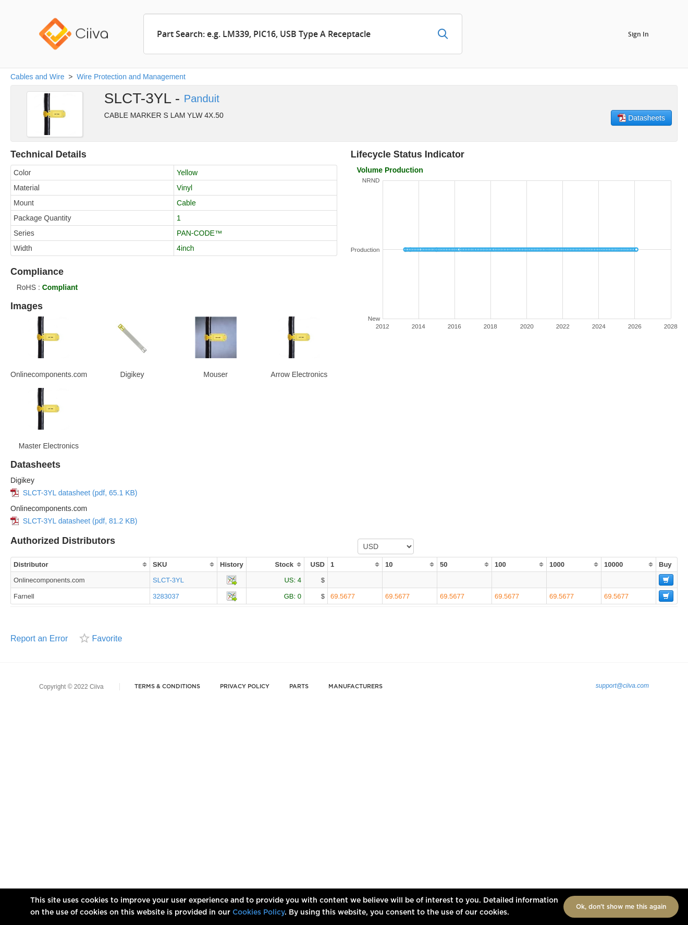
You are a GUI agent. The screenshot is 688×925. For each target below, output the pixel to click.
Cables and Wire (37, 76)
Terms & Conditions (167, 686)
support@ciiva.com (622, 685)
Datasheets (641, 118)
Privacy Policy (244, 686)
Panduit (201, 98)
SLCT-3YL (168, 580)
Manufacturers (355, 686)
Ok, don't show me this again (621, 907)
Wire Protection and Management (131, 76)
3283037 (166, 596)
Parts (299, 686)
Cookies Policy (258, 912)
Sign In (638, 33)
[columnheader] (80, 564)
